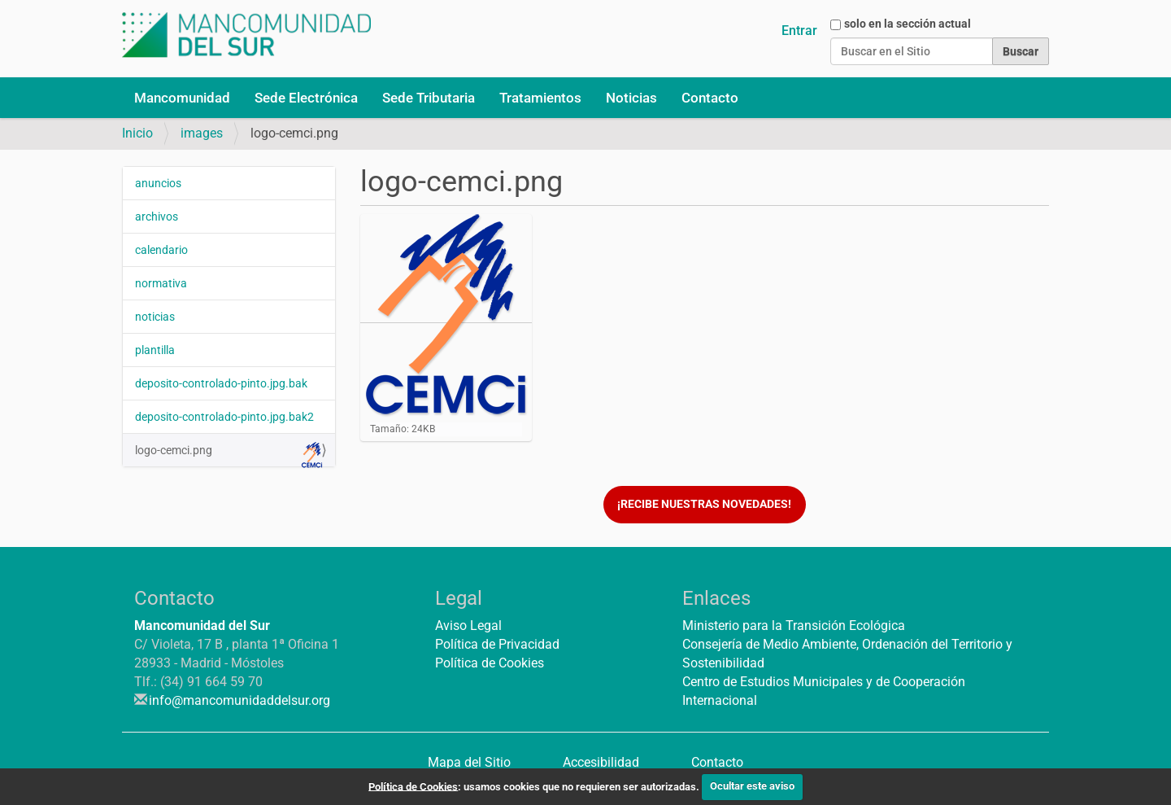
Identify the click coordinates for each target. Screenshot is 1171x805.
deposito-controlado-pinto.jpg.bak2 (224, 416)
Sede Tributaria (428, 98)
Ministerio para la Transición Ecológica (793, 625)
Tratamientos (540, 98)
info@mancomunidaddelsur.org (239, 700)
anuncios (158, 183)
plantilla (155, 350)
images (202, 133)
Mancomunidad (182, 98)
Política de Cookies (489, 663)
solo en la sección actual (907, 23)
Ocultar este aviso (752, 786)
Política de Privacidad (497, 644)
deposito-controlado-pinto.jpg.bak (221, 383)
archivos (156, 216)
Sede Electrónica (306, 98)
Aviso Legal (468, 625)
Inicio (137, 133)
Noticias (631, 98)
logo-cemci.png (229, 454)
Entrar (799, 30)
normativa (161, 283)
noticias (155, 316)
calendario (161, 249)
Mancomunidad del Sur (202, 625)
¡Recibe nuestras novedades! (704, 504)
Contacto (709, 98)
